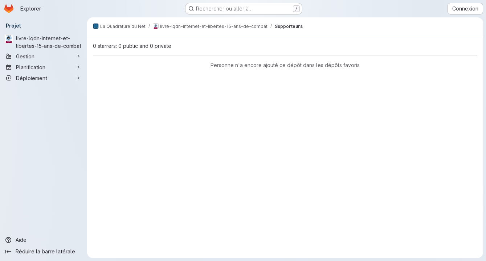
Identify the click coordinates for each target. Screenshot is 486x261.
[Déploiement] (43, 78)
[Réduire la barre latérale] (43, 251)
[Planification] (43, 67)
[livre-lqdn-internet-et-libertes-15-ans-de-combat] (43, 42)
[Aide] (43, 240)
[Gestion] (43, 56)
